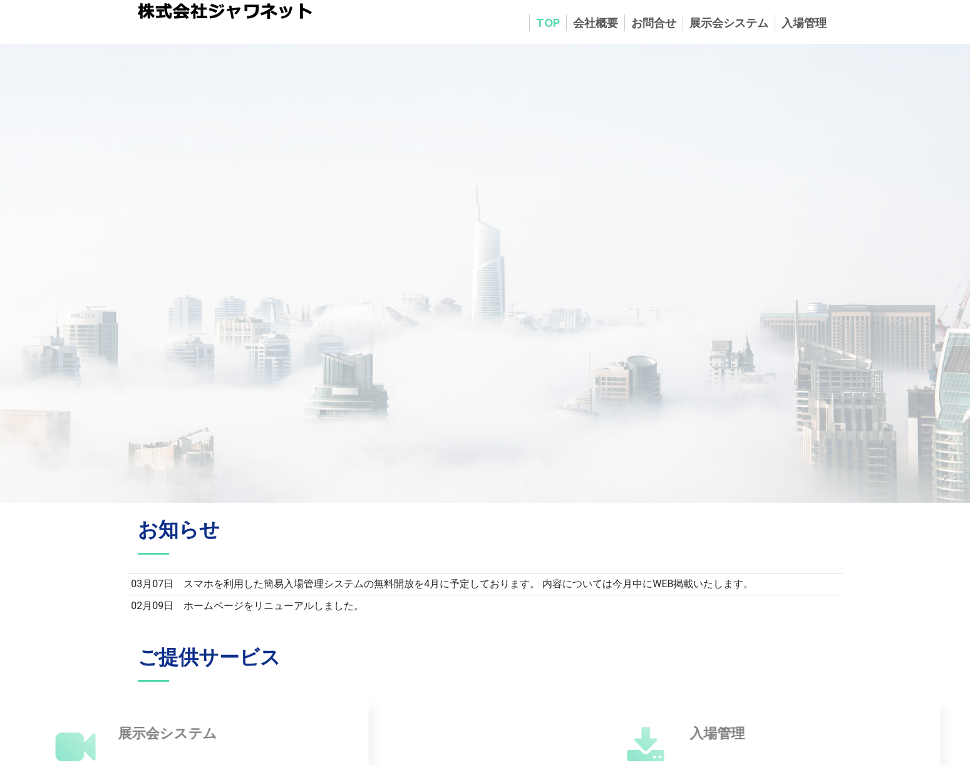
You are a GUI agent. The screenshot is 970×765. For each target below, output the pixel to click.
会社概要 (595, 22)
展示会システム (728, 22)
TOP (548, 22)
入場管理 (804, 22)
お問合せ (653, 22)
